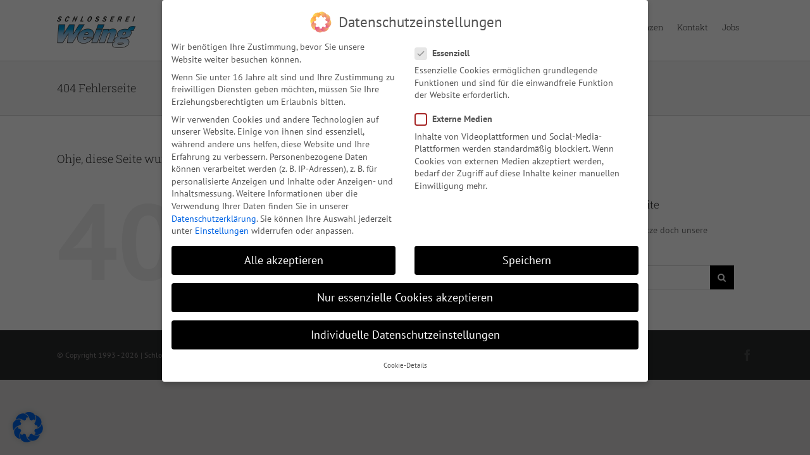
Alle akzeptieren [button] (283, 258)
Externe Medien (458, 117)
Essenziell (447, 51)
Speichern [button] (526, 258)
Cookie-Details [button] (405, 362)
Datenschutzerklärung (213, 216)
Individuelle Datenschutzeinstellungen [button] (405, 332)
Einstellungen (222, 228)
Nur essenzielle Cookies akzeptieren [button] (405, 295)
